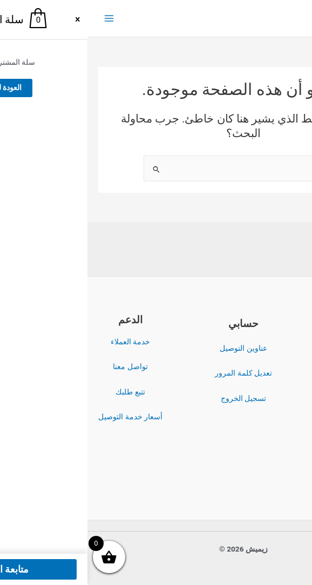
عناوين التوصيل (155, 348)
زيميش (253, 18)
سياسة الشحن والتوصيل (269, 417)
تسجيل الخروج (156, 398)
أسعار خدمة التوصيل (43, 416)
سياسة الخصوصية (269, 367)
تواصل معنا (42, 366)
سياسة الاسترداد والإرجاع (268, 392)
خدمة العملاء (43, 341)
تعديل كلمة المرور (156, 373)
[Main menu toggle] (21, 18)
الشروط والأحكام (269, 342)
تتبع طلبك (42, 391)
